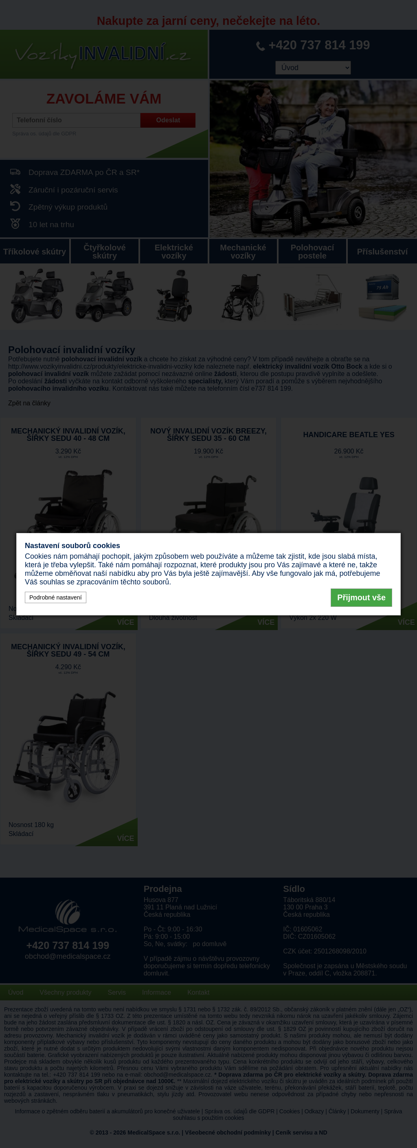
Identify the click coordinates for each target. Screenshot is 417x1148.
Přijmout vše (361, 597)
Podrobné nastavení (55, 597)
